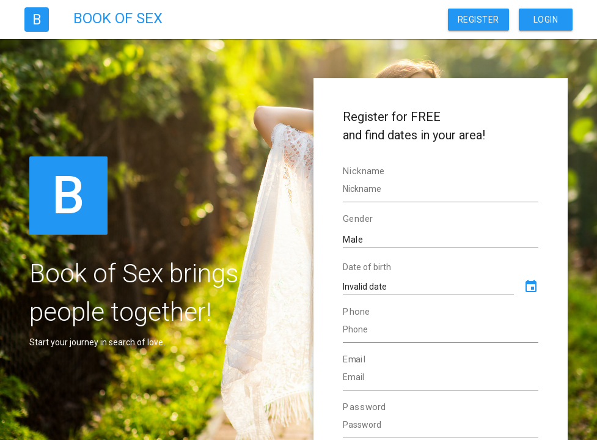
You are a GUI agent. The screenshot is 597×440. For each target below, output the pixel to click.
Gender (358, 218)
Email (354, 359)
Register (478, 19)
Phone (356, 311)
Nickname (363, 171)
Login (546, 19)
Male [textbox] (353, 239)
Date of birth (367, 267)
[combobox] (440, 239)
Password (364, 407)
